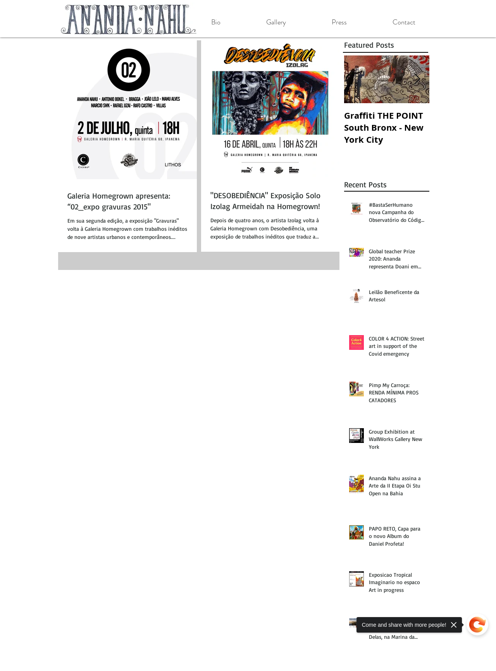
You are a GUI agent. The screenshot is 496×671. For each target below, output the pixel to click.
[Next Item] (416, 79)
